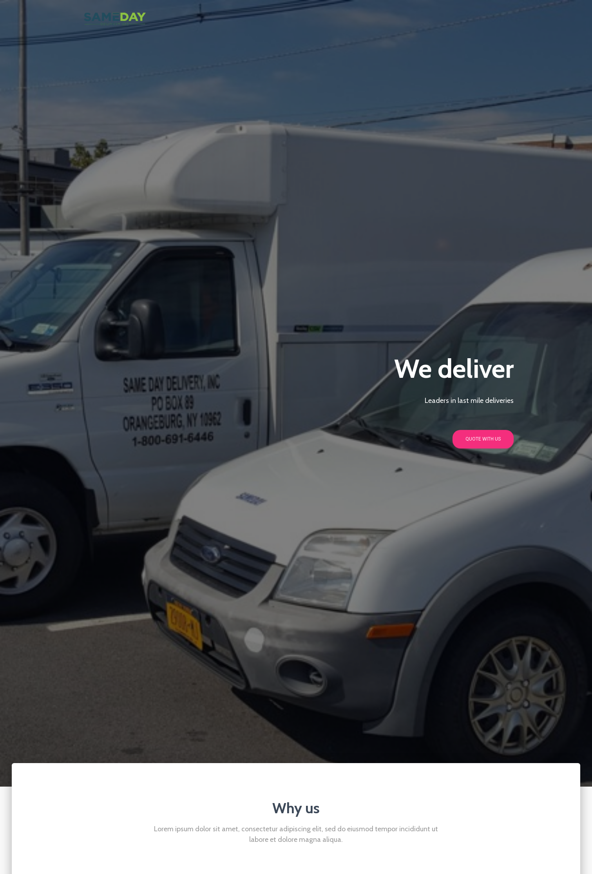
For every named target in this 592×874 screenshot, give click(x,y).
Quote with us (483, 439)
